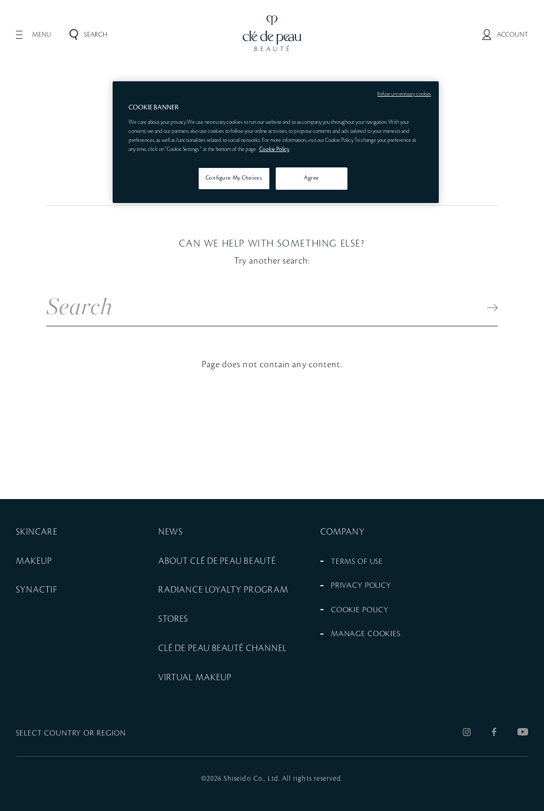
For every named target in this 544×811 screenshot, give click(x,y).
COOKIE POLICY (360, 610)
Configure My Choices (234, 178)
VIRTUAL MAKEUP (195, 677)
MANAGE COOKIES (366, 634)
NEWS (170, 532)
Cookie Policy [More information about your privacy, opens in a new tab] (274, 149)
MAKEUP (34, 561)
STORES (173, 619)
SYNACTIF (36, 590)
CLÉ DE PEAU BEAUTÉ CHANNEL (222, 648)
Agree (311, 178)
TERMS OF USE (357, 561)
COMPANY (343, 532)
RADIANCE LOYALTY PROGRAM (223, 590)
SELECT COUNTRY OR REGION (71, 733)
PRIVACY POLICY (361, 585)
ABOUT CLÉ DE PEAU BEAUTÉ (217, 561)
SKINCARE (36, 532)
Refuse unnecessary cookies (404, 94)
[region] (276, 142)
